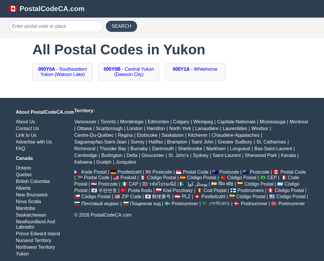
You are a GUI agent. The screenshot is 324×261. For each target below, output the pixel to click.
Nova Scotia (28, 201)
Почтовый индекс (100, 203)
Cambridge (85, 155)
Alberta (23, 188)
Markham (216, 148)
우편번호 (107, 190)
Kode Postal (93, 172)
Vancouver (85, 121)
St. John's (178, 155)
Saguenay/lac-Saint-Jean (100, 141)
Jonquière (126, 162)
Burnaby (139, 148)
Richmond (84, 148)
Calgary (181, 121)
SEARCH (121, 26)
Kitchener (198, 135)
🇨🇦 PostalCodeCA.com (47, 9)
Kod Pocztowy (178, 190)
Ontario (23, 167)
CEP (272, 177)
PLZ (186, 196)
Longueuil (240, 148)
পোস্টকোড (219, 203)
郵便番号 (161, 196)
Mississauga (272, 121)
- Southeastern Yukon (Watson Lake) (62, 72)
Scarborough (109, 128)
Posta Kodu (140, 190)
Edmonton (158, 121)
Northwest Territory (35, 247)
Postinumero (250, 190)
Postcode (162, 172)
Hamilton (156, 128)
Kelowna (83, 162)
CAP (133, 184)
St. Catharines (271, 141)
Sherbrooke (190, 148)
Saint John (203, 141)
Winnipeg (203, 121)
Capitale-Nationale (236, 121)
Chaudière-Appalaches (235, 135)
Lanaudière (207, 128)
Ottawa (84, 128)
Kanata (288, 155)
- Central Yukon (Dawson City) (129, 72)
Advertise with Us (34, 141)
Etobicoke (147, 135)
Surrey (137, 141)
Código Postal (161, 177)
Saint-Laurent (227, 155)
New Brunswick (32, 194)
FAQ (20, 148)
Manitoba (25, 208)
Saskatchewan (31, 214)
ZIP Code (131, 196)
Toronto (108, 121)
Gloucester (153, 155)
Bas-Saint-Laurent (273, 148)
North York (180, 128)
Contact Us (27, 128)
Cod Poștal (215, 190)
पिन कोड (225, 184)
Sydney (200, 155)
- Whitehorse (195, 69)
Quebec (24, 174)
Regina (125, 135)
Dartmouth (163, 148)
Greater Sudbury (235, 141)
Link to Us (26, 135)
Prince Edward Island (38, 233)
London (134, 128)
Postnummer (185, 203)
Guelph (104, 162)
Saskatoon (173, 135)
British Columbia (33, 181)
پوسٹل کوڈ (197, 184)
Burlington (111, 155)
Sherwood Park (261, 155)
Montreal (298, 121)
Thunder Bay (112, 148)
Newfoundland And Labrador (35, 224)
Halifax (156, 141)
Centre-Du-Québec (94, 135)
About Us (25, 121)
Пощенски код (145, 203)
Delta (132, 155)
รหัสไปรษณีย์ (162, 184)
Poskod (128, 177)
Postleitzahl (130, 172)
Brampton (177, 141)
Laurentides (235, 128)
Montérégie (132, 121)
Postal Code (195, 172)
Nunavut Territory (33, 240)
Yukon (22, 253)
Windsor (260, 128)
